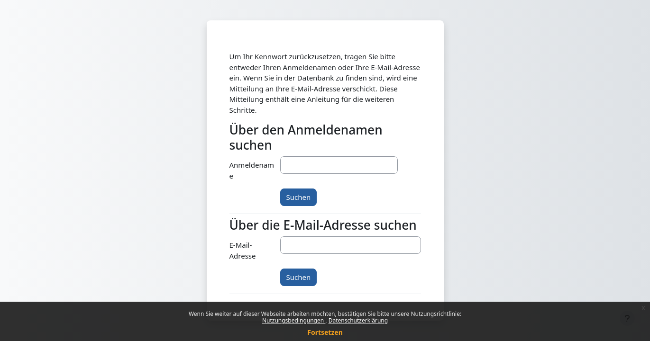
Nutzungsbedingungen (293, 320)
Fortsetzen (325, 332)
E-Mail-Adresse (242, 250)
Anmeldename (252, 170)
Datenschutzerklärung (358, 320)
